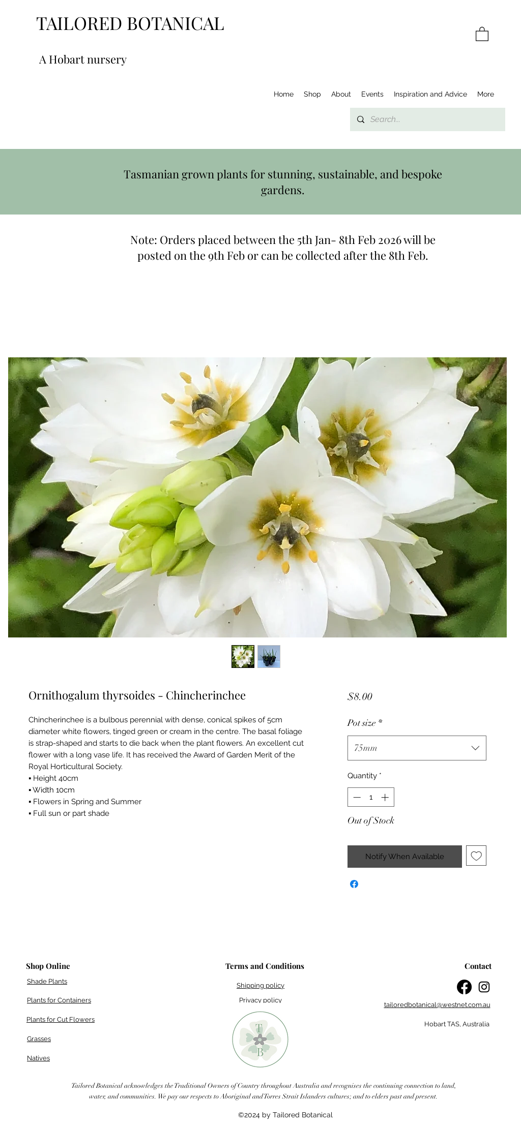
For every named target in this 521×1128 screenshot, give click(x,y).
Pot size (365, 722)
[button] (482, 33)
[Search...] (427, 119)
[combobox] (417, 748)
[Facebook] (464, 987)
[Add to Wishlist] (476, 855)
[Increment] (386, 797)
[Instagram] (484, 987)
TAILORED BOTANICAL (130, 23)
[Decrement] (356, 797)
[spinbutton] (370, 797)
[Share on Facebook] (354, 884)
